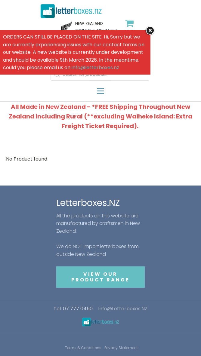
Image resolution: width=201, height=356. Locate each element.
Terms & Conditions (83, 347)
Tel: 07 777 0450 (73, 308)
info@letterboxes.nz (95, 67)
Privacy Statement (121, 347)
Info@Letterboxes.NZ (122, 308)
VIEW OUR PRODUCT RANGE (100, 277)
